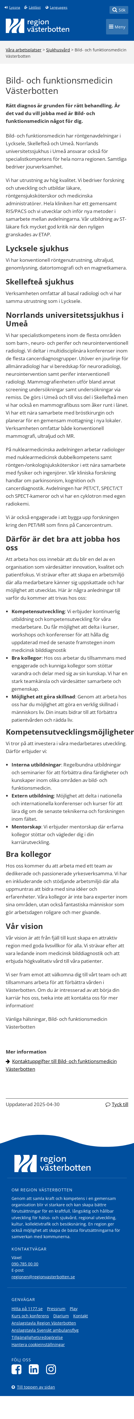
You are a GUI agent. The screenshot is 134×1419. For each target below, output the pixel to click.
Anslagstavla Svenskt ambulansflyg (45, 1330)
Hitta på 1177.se (27, 1308)
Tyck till (120, 1104)
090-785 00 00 (25, 1264)
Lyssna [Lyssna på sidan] (14, 7)
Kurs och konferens (30, 1316)
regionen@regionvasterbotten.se (43, 1276)
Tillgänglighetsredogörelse (37, 1337)
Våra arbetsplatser (23, 50)
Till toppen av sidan (36, 1387)
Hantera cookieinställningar (38, 1344)
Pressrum (56, 1308)
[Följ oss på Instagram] (52, 1369)
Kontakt (80, 1316)
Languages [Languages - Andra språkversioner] (58, 7)
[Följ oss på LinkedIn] (35, 1369)
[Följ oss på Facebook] (18, 1369)
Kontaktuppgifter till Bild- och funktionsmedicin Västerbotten (61, 1065)
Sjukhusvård (58, 50)
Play (74, 1308)
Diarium (61, 1316)
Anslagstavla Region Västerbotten (44, 1323)
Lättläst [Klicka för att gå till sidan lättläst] (35, 7)
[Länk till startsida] (37, 26)
